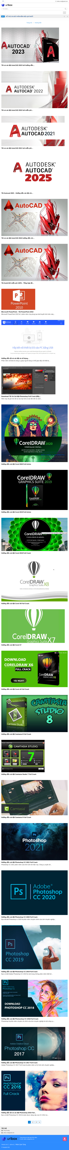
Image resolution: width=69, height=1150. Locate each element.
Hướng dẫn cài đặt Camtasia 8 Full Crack (16, 734)
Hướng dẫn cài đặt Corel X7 (11, 645)
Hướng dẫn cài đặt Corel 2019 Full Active (16, 512)
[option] (34, 16)
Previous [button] (64, 16)
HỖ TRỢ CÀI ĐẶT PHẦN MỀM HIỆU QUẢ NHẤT (19, 16)
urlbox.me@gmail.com (8, 1132)
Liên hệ (12, 1144)
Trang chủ (29, 22)
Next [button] (67, 16)
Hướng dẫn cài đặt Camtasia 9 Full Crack (16, 817)
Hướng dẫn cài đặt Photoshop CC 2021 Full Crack (19, 862)
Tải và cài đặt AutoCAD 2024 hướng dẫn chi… (18, 238)
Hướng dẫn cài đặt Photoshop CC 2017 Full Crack (19, 1063)
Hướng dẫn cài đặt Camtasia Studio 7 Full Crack (18, 774)
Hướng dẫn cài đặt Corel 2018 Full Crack (16, 553)
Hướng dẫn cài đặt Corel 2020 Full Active (16, 464)
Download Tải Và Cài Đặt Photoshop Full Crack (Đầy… (21, 396)
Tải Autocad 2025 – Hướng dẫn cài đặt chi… (17, 193)
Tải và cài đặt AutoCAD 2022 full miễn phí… (17, 110)
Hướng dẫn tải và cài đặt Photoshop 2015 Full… (18, 1113)
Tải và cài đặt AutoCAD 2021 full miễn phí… (17, 148)
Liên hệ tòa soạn (3, 1)
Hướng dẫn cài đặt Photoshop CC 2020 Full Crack (19, 917)
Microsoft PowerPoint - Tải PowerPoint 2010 (17, 312)
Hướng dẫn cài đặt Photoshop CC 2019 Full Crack (19, 971)
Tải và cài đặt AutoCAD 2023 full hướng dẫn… (18, 65)
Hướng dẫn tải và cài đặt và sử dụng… (15, 358)
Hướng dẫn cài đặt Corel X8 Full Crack (15, 603)
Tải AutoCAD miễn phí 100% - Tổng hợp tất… (17, 283)
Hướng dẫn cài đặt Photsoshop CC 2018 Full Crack (19, 1019)
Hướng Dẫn (38, 22)
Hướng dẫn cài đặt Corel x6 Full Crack (15, 689)
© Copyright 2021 (5, 1147)
